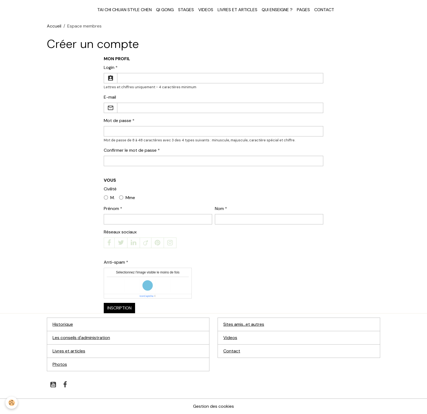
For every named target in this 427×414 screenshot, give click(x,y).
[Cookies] (11, 403)
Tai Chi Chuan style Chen (124, 10)
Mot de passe (117, 120)
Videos (205, 10)
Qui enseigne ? (277, 10)
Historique (63, 324)
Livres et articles (237, 10)
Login (109, 67)
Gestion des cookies (213, 406)
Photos (60, 364)
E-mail (110, 97)
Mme (130, 197)
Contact (324, 10)
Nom (219, 208)
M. (112, 197)
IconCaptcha (147, 296)
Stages (186, 10)
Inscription (119, 308)
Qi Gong (165, 10)
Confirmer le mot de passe (130, 150)
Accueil (54, 26)
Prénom (111, 208)
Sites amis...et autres (243, 324)
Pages (303, 10)
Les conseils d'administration (81, 337)
